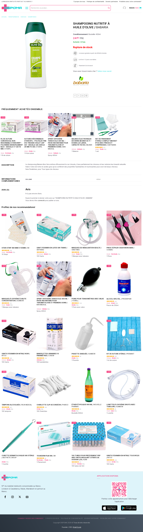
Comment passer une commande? (61, 1)
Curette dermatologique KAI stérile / (18, 456)
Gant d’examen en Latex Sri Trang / (52, 249)
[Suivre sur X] (20, 497)
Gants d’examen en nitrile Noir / (16, 355)
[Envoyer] (109, 8)
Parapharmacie (13, 17)
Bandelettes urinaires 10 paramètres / (48, 355)
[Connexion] (124, 8)
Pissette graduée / (83, 354)
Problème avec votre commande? (130, 1)
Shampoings (32, 17)
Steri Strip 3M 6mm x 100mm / (15, 248)
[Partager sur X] (79, 95)
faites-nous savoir (105, 71)
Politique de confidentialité (95, 1)
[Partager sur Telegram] (86, 95)
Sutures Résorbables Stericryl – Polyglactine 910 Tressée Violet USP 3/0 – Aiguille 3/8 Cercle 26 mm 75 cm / (35, 143)
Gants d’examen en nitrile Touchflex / (123, 456)
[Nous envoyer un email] (27, 497)
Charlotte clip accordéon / (52, 405)
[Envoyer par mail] (82, 95)
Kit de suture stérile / (120, 354)
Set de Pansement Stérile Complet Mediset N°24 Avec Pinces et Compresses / (106, 142)
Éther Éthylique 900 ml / (86, 405)
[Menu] (26, 8)
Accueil (4, 17)
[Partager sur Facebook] (75, 95)
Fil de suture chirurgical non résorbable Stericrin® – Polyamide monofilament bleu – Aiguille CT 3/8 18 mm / (12, 144)
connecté (41, 200)
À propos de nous (79, 1)
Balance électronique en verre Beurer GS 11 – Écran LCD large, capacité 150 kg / (82, 142)
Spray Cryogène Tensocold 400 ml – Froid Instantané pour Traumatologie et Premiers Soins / (58, 144)
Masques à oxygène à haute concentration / (14, 300)
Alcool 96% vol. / (119, 299)
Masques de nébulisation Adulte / (86, 249)
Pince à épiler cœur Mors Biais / (120, 249)
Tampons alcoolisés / (17, 405)
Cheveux (23, 17)
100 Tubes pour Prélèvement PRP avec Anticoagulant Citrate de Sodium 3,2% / (86, 457)
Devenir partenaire (112, 1)
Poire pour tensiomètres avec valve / (88, 300)
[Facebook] (5, 497)
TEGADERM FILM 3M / (46, 456)
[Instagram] (12, 497)
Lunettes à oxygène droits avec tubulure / (121, 405)
